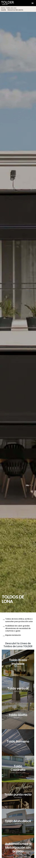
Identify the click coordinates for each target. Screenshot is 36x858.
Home (3, 8)
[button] (32, 3)
